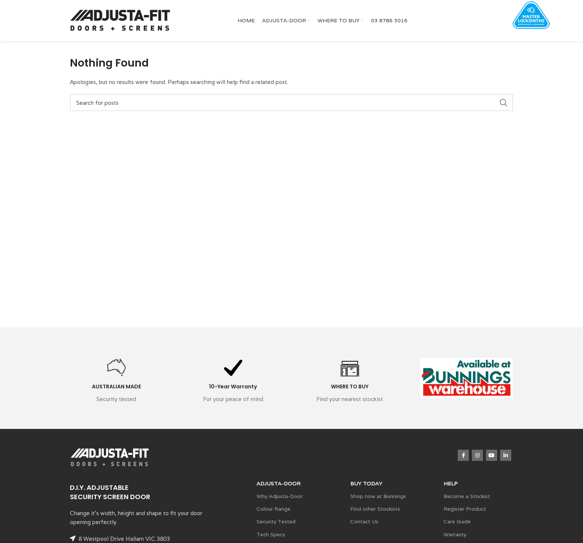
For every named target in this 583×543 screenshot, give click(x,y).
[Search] (291, 102)
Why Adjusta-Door (280, 496)
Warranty (455, 534)
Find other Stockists (375, 508)
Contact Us (364, 521)
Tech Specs (271, 534)
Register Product (465, 508)
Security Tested (276, 521)
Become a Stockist (467, 496)
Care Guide (457, 521)
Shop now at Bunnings (378, 496)
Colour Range (273, 508)
